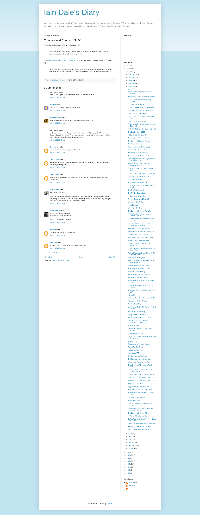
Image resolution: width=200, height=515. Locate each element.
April (130, 439)
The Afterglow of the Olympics (138, 153)
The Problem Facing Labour (137, 193)
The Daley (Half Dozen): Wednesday (140, 237)
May (130, 436)
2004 (128, 467)
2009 (128, 452)
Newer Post (48, 257)
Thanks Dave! (133, 341)
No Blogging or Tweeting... (137, 312)
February (131, 445)
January (131, 448)
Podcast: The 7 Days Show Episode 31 (141, 375)
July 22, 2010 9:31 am (57, 123)
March (130, 442)
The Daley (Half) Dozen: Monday (139, 156)
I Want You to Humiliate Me (137, 121)
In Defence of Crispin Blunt (137, 196)
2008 (128, 455)
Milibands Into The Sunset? (137, 135)
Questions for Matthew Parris (138, 150)
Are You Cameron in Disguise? (138, 199)
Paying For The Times (135, 347)
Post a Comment (52, 253)
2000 (128, 473)
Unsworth (53, 230)
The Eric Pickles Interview (137, 190)
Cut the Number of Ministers (137, 356)
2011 (128, 69)
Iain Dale (132, 486)
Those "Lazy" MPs (134, 400)
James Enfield (55, 174)
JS (129, 489)
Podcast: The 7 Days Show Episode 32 (141, 298)
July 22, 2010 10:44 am (58, 223)
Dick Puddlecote (55, 117)
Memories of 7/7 (133, 353)
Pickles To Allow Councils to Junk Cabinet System (139, 215)
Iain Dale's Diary (71, 12)
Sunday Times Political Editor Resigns (141, 107)
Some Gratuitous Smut (135, 333)
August (131, 86)
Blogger (109, 504)
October (131, 80)
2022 (128, 66)
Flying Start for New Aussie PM (138, 315)
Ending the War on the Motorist (138, 176)
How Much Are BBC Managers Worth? (141, 389)
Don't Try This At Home (136, 104)
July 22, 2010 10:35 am (58, 182)
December (132, 74)
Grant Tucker (133, 482)
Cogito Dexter (55, 160)
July (130, 89)
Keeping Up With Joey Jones (138, 277)
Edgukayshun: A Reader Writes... (139, 344)
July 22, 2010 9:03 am (57, 98)
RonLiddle (53, 242)
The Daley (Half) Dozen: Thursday (139, 211)
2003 (128, 470)
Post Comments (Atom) (61, 261)
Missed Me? (132, 295)
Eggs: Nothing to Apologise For (138, 387)
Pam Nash (53, 105)
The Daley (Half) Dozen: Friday (138, 182)
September (132, 83)
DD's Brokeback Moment (136, 179)
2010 (128, 72)
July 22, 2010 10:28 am (58, 153)
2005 (128, 464)
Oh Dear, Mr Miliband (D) (136, 397)
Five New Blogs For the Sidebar (139, 274)
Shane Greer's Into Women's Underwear (141, 424)
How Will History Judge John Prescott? (141, 110)
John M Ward (54, 189)
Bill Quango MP (55, 210)
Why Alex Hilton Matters (136, 202)
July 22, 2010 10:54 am (58, 235)
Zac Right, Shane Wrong (136, 272)
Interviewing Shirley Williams (137, 301)
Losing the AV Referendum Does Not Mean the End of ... (140, 409)
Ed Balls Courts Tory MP (136, 258)
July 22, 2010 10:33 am (58, 168)
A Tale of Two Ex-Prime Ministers (139, 240)
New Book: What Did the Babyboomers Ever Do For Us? (141, 261)
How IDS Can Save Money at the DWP (141, 378)
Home (81, 257)
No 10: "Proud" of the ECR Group (139, 318)
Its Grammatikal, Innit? (135, 350)
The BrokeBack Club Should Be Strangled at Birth (139, 164)
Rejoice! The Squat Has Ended (138, 266)
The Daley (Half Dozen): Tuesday (139, 141)
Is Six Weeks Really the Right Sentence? (142, 129)
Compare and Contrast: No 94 (138, 234)
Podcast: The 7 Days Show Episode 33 (141, 173)
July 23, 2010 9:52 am (57, 248)
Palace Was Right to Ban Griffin (138, 228)
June (130, 433)
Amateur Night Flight (135, 304)
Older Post (112, 257)
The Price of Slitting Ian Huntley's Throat (141, 97)
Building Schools (133, 325)
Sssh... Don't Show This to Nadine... (140, 430)
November (132, 77)
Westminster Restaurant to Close (139, 362)
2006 (128, 461)
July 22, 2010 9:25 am (57, 110)
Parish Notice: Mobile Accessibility (139, 147)
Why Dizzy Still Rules (135, 208)
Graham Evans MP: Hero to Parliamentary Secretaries (138, 321)
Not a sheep (54, 147)
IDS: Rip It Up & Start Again (137, 113)
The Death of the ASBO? (136, 132)
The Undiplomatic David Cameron (139, 138)
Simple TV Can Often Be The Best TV (141, 381)
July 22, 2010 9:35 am (57, 140)
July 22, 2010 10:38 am (58, 204)
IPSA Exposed (133, 205)
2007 (128, 458)
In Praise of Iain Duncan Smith (138, 416)
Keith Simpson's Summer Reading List (141, 231)
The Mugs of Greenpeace (136, 144)
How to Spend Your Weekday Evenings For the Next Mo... (141, 160)
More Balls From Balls (135, 384)
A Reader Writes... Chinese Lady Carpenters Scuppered (139, 224)
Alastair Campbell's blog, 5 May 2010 (62, 60)
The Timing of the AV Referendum (139, 359)
